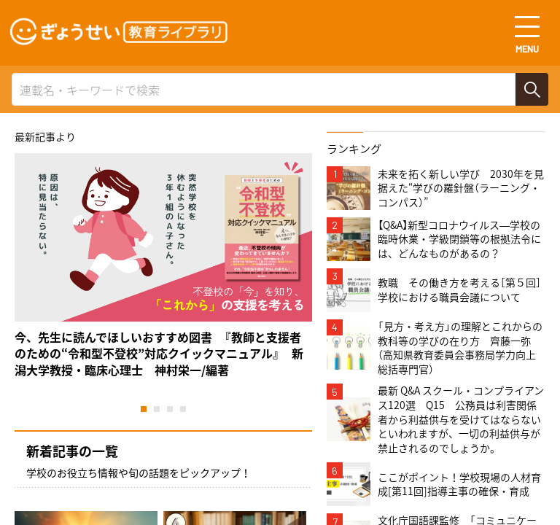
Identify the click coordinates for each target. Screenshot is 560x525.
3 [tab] (170, 409)
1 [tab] (144, 409)
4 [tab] (183, 409)
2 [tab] (157, 409)
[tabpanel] (163, 265)
